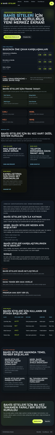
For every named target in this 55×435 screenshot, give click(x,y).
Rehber (33, 1)
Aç (51, 3)
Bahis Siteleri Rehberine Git (12, 37)
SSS (19, 5)
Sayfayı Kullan (37, 421)
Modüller (26, 1)
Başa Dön (47, 421)
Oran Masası (41, 1)
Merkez (20, 1)
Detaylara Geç (27, 37)
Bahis (8, 3)
